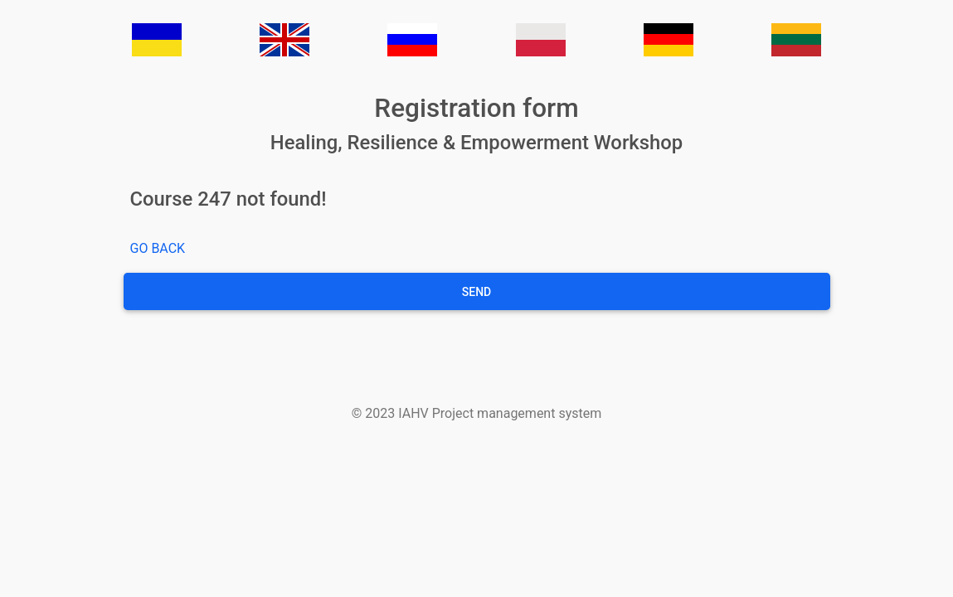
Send (476, 291)
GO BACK (158, 248)
